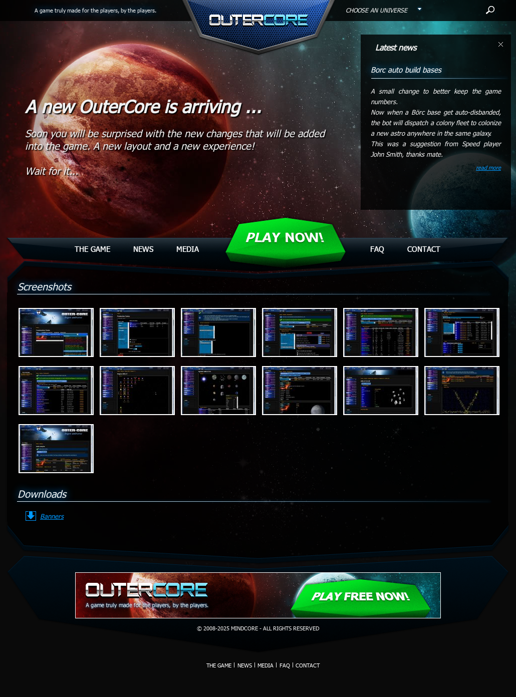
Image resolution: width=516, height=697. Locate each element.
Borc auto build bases (406, 70)
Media (187, 249)
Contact (423, 249)
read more (488, 167)
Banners (52, 516)
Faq (377, 249)
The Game (92, 249)
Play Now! (284, 238)
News (143, 249)
